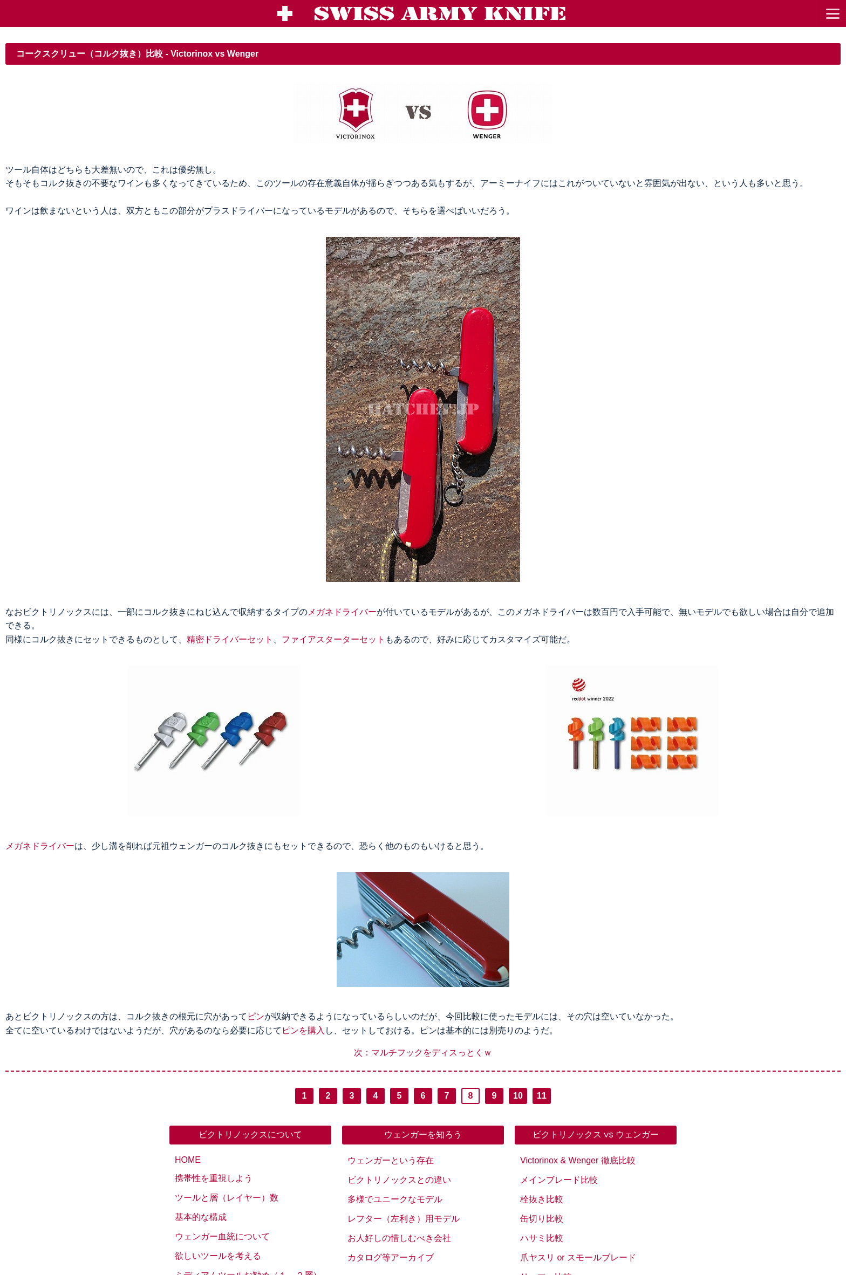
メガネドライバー (342, 611)
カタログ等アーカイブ (390, 1257)
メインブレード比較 (559, 1179)
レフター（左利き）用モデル (403, 1218)
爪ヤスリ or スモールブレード (578, 1257)
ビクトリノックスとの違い (399, 1179)
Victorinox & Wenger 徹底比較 (578, 1160)
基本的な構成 (201, 1217)
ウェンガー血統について (222, 1236)
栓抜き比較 (541, 1199)
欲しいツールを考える (218, 1255)
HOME (188, 1159)
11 (542, 1095)
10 (518, 1095)
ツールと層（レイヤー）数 (226, 1197)
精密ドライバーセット (230, 639)
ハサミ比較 (541, 1238)
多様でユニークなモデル (394, 1199)
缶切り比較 (541, 1218)
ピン (255, 1016)
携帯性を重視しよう (214, 1178)
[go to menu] (832, 13)
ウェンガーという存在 (390, 1160)
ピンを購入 (303, 1030)
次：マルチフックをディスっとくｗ (423, 1052)
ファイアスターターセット (333, 639)
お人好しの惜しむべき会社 (399, 1238)
